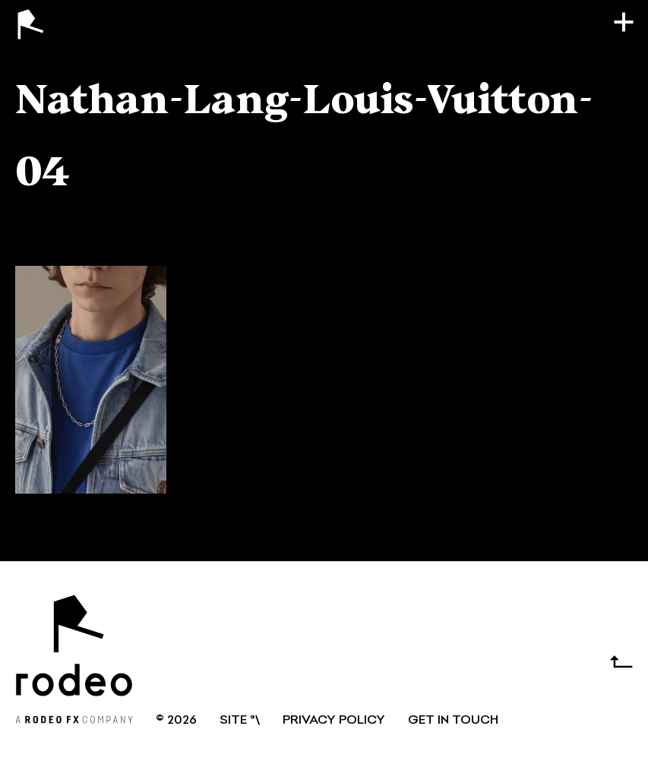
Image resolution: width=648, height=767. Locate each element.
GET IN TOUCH (453, 721)
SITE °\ (240, 721)
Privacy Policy (334, 721)
